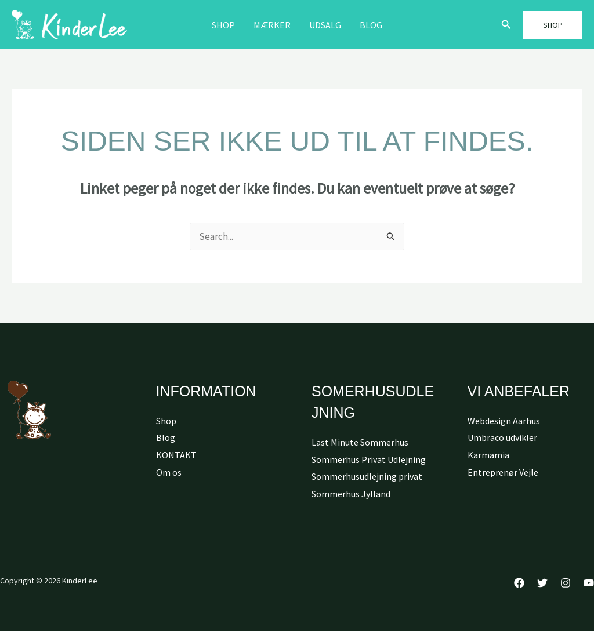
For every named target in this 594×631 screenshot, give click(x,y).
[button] (506, 24)
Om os (169, 472)
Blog (371, 25)
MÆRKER (272, 25)
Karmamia (488, 455)
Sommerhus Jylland (351, 493)
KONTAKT (176, 455)
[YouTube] (589, 583)
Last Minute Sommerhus (360, 442)
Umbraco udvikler (502, 437)
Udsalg (325, 25)
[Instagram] (565, 583)
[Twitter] (542, 583)
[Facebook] (519, 583)
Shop (223, 25)
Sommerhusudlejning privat (367, 476)
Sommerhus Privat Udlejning (369, 459)
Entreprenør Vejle (503, 472)
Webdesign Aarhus (504, 420)
